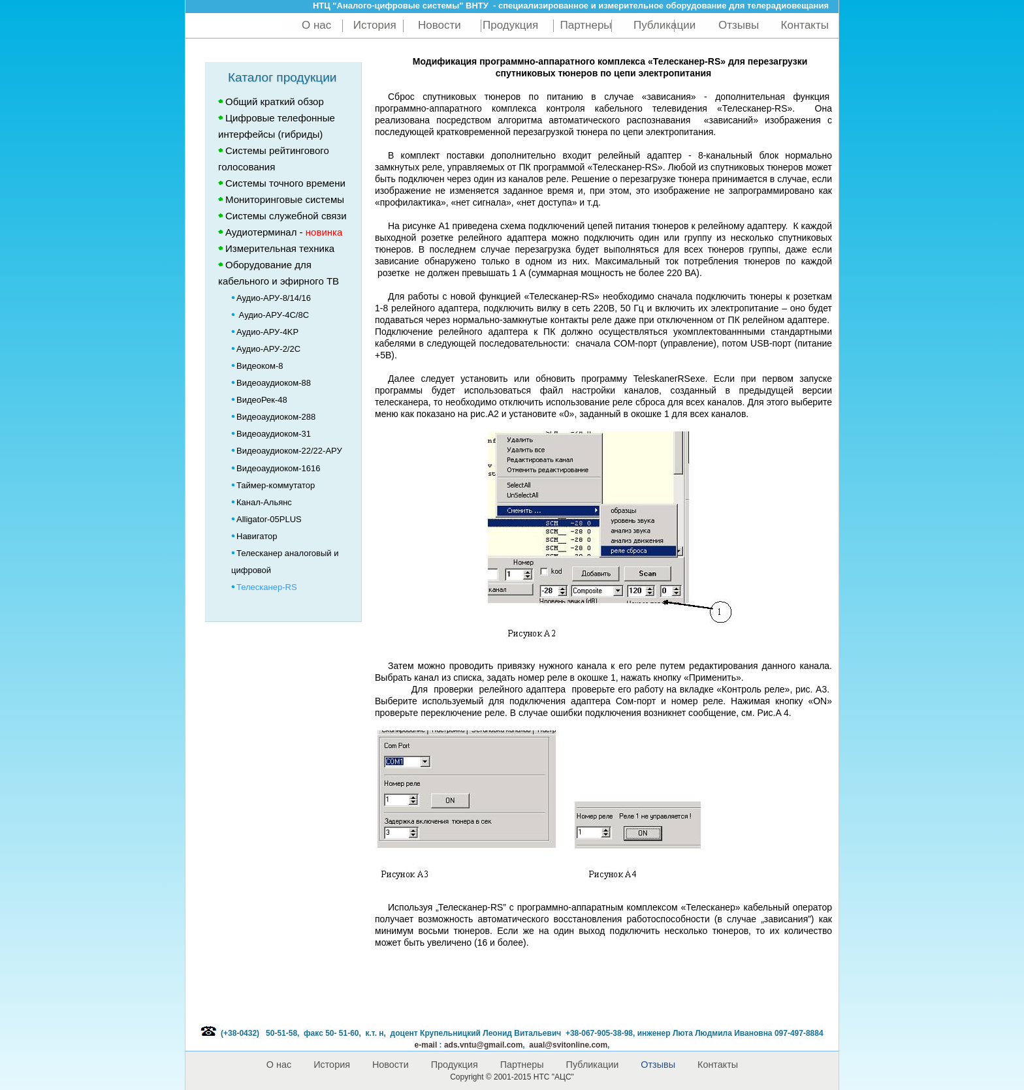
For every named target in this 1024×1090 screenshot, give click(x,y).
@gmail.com (483, 1045)
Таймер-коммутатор (273, 485)
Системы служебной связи (286, 215)
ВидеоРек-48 (259, 400)
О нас (316, 25)
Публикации (666, 25)
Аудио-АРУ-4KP (264, 332)
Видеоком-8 (257, 366)
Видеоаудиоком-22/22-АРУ (286, 451)
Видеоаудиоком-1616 (275, 468)
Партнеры (586, 25)
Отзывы (738, 25)
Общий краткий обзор (274, 101)
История (374, 25)
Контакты (805, 25)
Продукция (510, 25)
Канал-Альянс (261, 502)
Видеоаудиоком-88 (271, 383)
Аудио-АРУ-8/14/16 (271, 298)
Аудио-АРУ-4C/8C (270, 315)
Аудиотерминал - (280, 232)
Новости (439, 25)
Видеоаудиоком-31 (271, 434)
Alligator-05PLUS (266, 519)
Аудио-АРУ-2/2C (265, 349)
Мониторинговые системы (284, 199)
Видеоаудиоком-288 (273, 417)
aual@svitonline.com (568, 1045)
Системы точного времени (285, 183)
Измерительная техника (279, 248)
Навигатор (256, 536)
